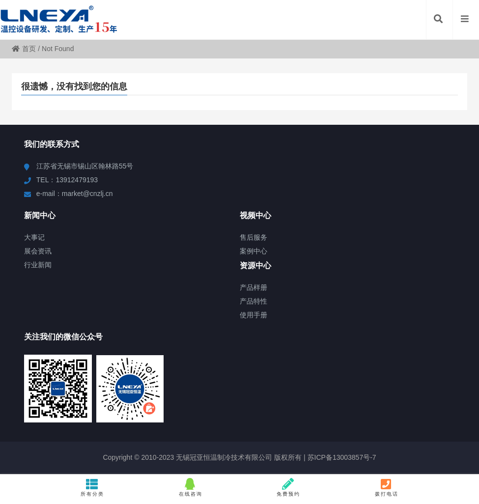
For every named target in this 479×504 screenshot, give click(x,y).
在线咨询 (190, 487)
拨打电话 (386, 487)
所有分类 (93, 487)
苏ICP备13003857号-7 (341, 457)
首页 (24, 49)
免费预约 (289, 487)
